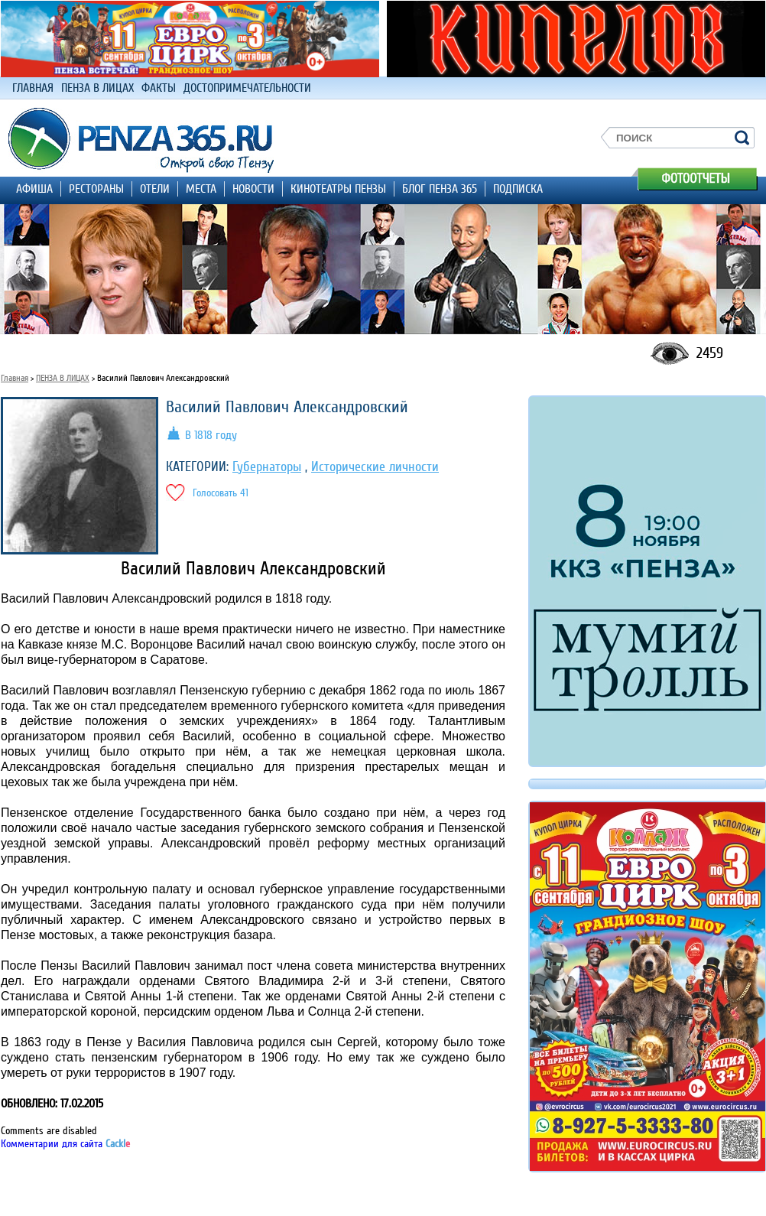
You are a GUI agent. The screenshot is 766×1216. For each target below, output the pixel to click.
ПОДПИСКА (518, 189)
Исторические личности (375, 466)
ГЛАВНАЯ (33, 88)
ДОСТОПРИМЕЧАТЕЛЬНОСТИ (247, 88)
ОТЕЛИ (155, 189)
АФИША (34, 189)
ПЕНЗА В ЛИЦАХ (97, 88)
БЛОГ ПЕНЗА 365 (439, 189)
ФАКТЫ (158, 88)
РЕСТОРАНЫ (96, 189)
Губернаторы (266, 466)
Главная (14, 378)
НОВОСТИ (253, 189)
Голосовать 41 (220, 492)
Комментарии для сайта (65, 1143)
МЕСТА (201, 189)
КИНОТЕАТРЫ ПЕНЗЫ (338, 189)
